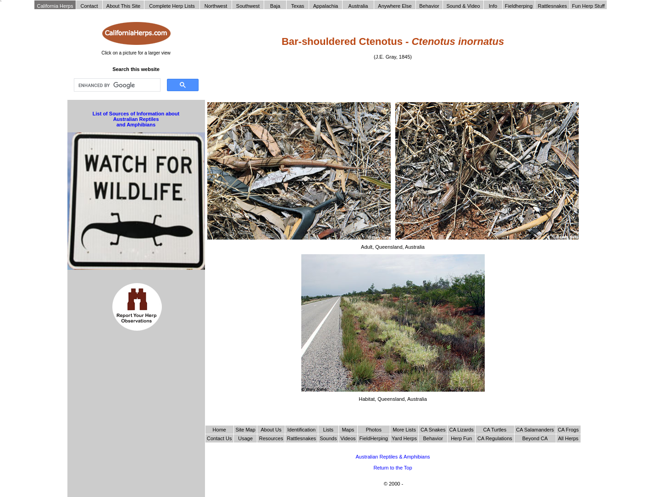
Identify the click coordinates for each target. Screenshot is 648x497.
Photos (374, 429)
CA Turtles (494, 429)
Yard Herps (404, 438)
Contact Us (219, 438)
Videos (347, 438)
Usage (245, 438)
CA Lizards (461, 429)
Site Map (245, 429)
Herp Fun (461, 438)
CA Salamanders (535, 429)
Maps (348, 429)
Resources (271, 438)
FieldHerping (374, 438)
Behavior (433, 438)
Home (219, 429)
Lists (328, 429)
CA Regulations (494, 438)
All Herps (568, 438)
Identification (301, 429)
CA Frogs (568, 429)
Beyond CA (535, 438)
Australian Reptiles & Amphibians (392, 456)
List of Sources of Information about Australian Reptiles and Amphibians (136, 119)
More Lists (404, 429)
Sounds (328, 438)
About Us (270, 429)
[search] (116, 85)
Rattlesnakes (301, 438)
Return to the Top (392, 467)
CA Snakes (433, 429)
